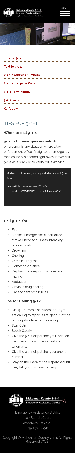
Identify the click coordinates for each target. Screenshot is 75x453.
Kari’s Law (11, 108)
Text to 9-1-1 (13, 66)
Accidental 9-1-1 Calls (19, 83)
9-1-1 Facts (11, 100)
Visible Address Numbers (22, 75)
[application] (37, 187)
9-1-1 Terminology (17, 91)
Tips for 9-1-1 (13, 58)
